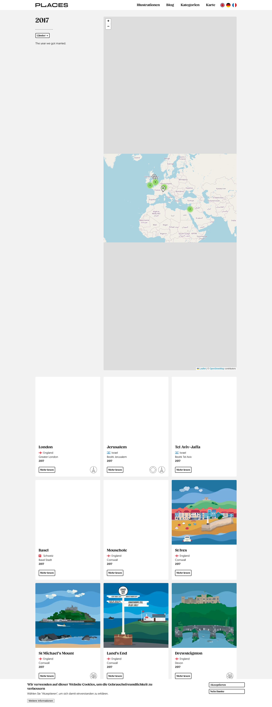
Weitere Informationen (41, 700)
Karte (210, 5)
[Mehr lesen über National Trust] (93, 677)
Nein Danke (217, 691)
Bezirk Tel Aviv (183, 457)
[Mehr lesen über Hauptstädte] (93, 470)
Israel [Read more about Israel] (115, 452)
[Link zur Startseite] (51, 5)
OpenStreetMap (217, 368)
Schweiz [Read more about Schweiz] (48, 555)
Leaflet (201, 368)
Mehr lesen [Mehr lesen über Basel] (47, 572)
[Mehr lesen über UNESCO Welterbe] (153, 470)
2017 (41, 461)
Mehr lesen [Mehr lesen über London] (47, 469)
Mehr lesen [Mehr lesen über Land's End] (115, 676)
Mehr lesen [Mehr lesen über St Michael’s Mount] (47, 676)
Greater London (48, 457)
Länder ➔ (42, 35)
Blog (170, 5)
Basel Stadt (45, 560)
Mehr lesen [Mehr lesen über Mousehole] (115, 572)
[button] (150, 185)
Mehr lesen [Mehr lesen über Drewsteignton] (183, 676)
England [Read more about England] (48, 452)
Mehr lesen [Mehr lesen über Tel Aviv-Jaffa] (183, 469)
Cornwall (112, 560)
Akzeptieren (218, 684)
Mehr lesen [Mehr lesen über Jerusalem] (115, 469)
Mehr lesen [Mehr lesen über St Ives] (183, 572)
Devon (179, 663)
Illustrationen (148, 5)
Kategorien (190, 5)
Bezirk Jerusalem (117, 457)
